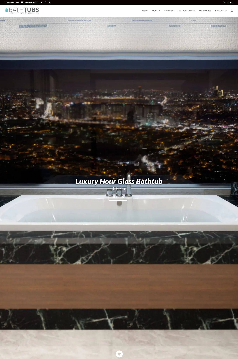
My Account (205, 11)
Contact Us (221, 11)
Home (145, 11)
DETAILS (118, 197)
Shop (154, 11)
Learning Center (186, 11)
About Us (169, 11)
